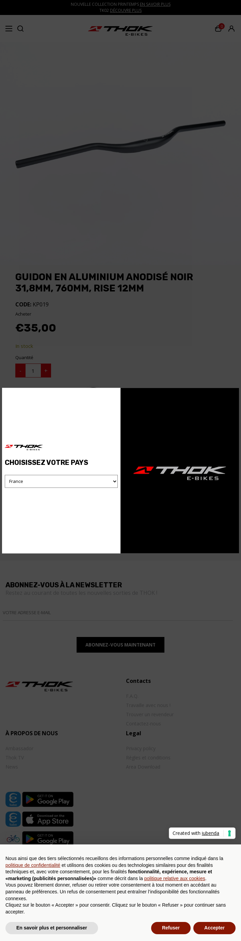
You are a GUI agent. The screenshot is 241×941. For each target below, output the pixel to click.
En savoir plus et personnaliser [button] (51, 927)
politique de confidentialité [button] (32, 865)
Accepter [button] (214, 927)
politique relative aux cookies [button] (174, 878)
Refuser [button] (171, 927)
